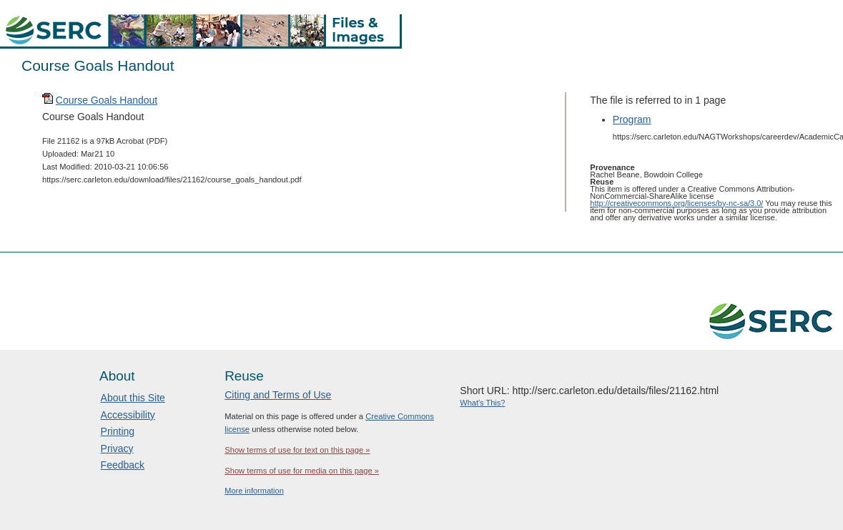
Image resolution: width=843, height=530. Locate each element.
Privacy (117, 448)
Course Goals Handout (106, 100)
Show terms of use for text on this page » (297, 450)
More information (254, 490)
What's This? (482, 402)
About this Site (133, 397)
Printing (117, 431)
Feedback (122, 465)
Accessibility (128, 415)
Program (632, 119)
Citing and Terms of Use (278, 395)
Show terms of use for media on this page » (302, 470)
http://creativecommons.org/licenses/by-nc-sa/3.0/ (676, 203)
